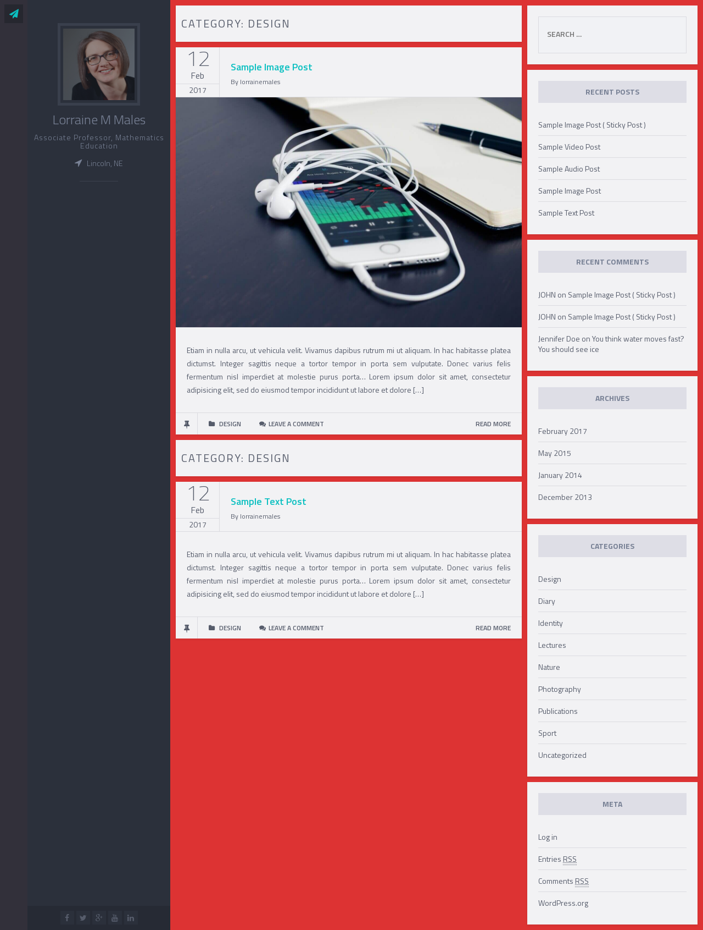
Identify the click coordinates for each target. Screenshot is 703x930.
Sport (547, 733)
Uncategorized (562, 755)
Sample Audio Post (569, 168)
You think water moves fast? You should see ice (611, 344)
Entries (557, 859)
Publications (558, 711)
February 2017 (562, 431)
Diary (546, 601)
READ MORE (493, 424)
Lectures (552, 645)
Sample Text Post (268, 501)
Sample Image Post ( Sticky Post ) (592, 124)
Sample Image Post (272, 66)
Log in (547, 837)
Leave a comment (296, 424)
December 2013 (565, 497)
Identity (550, 623)
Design (549, 579)
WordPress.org (563, 903)
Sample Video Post (569, 146)
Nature (549, 667)
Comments (563, 881)
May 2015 (554, 453)
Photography (559, 689)
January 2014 (560, 475)
